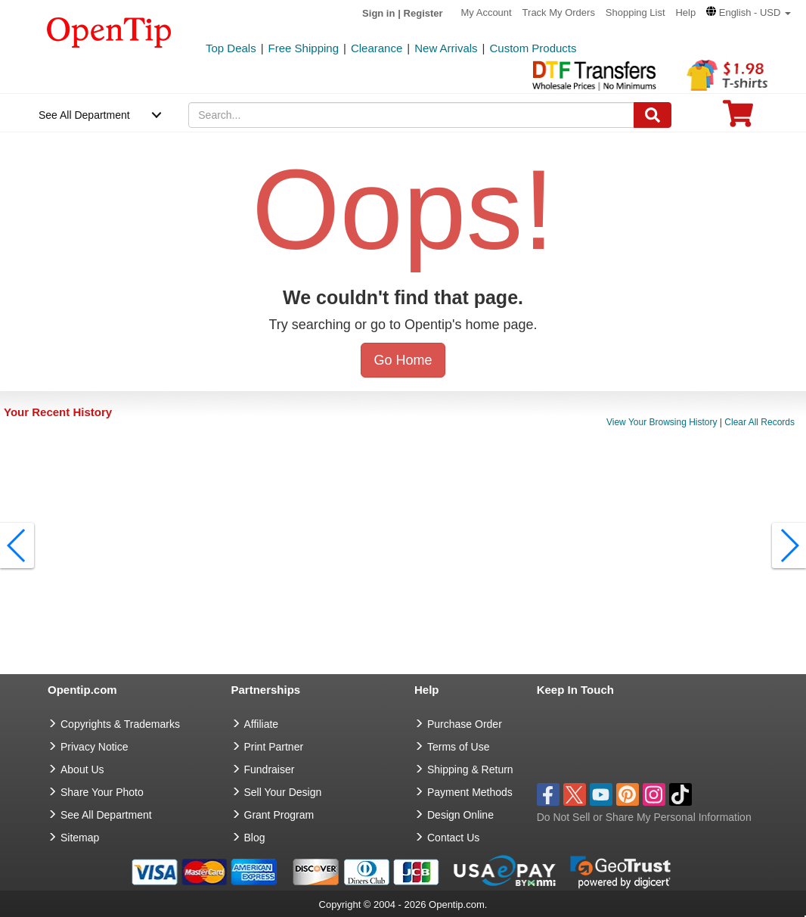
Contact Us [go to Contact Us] (453, 838)
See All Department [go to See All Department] (106, 815)
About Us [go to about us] (82, 769)
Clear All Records (759, 422)
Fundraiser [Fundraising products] (269, 769)
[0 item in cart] (738, 118)
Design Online (460, 815)
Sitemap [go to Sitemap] (79, 838)
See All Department (84, 115)
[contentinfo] (109, 31)
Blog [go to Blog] (254, 838)
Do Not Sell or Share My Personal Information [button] (644, 817)
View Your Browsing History (662, 422)
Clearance (376, 48)
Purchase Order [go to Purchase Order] (464, 724)
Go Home (403, 360)
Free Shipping (303, 48)
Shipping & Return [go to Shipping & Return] (470, 769)
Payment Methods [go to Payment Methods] (470, 792)
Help (685, 12)
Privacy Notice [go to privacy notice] (94, 747)
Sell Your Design (283, 792)
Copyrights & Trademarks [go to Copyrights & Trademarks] (120, 724)
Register (423, 13)
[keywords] (411, 115)
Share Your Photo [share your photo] (102, 792)
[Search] (652, 115)
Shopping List (635, 12)
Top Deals (231, 48)
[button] (748, 12)
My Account (486, 12)
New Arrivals (445, 48)
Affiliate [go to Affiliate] (261, 724)
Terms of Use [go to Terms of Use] (458, 747)
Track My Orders (558, 12)
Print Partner (274, 747)
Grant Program (279, 815)
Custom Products (532, 48)
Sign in (378, 13)
